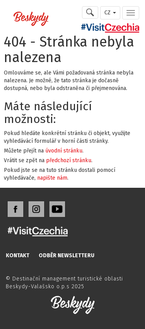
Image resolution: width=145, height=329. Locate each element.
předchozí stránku (68, 160)
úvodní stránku (63, 150)
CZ (110, 12)
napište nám (52, 178)
